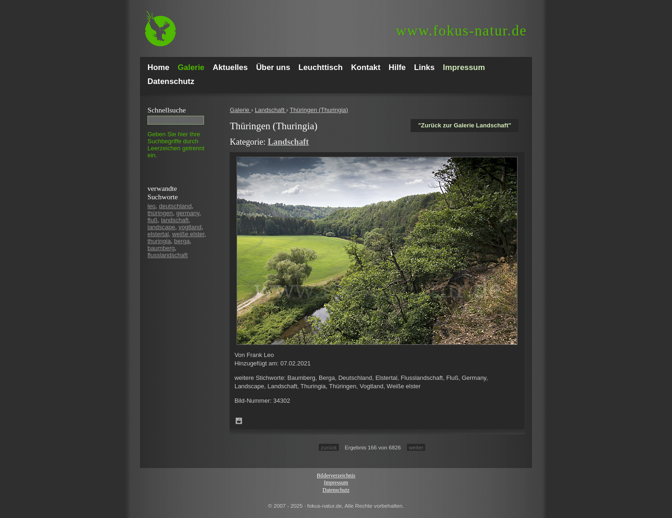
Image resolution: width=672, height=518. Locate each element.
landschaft (175, 220)
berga (181, 241)
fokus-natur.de (461, 30)
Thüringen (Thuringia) (319, 109)
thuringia (159, 241)
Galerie (240, 109)
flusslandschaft (167, 255)
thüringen (160, 213)
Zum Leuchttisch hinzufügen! (239, 421)
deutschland (175, 206)
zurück (328, 447)
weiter (416, 447)
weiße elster (188, 234)
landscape (161, 227)
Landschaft (270, 109)
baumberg (161, 248)
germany (187, 213)
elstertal (158, 234)
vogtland (190, 227)
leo (151, 206)
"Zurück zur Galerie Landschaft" (464, 125)
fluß (152, 220)
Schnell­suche (166, 110)
